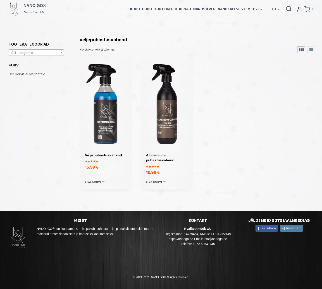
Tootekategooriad (172, 9)
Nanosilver (204, 9)
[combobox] (36, 52)
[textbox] (36, 53)
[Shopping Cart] (309, 9)
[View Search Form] (288, 9)
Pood (147, 9)
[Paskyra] (299, 9)
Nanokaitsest (231, 9)
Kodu (135, 9)
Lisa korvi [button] (95, 181)
